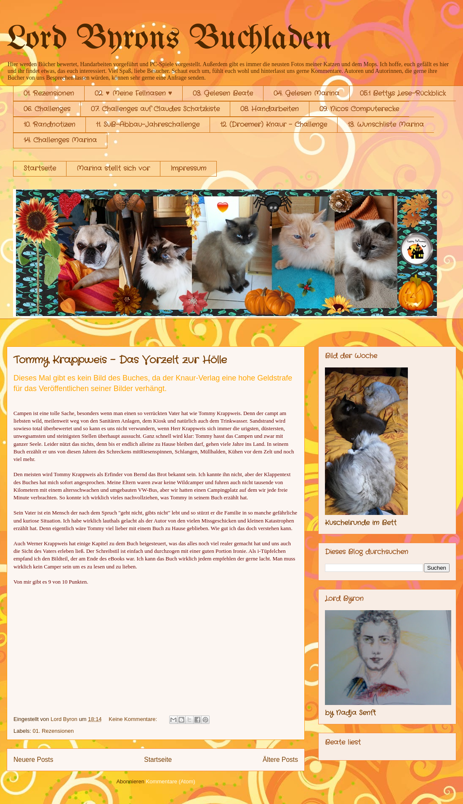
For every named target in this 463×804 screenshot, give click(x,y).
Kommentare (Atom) (170, 781)
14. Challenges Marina (60, 140)
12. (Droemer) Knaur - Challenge (273, 124)
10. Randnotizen (49, 124)
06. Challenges (47, 109)
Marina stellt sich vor (113, 168)
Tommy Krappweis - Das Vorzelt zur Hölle (120, 360)
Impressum (188, 168)
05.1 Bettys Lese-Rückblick (403, 93)
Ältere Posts (280, 759)
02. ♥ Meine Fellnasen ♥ (133, 93)
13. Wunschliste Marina (386, 124)
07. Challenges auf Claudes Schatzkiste (155, 109)
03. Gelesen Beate (223, 93)
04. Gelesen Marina (306, 93)
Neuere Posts (33, 759)
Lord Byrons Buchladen (169, 39)
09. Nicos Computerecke (359, 109)
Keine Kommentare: (134, 719)
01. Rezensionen (49, 93)
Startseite (40, 168)
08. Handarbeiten (269, 109)
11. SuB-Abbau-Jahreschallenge (148, 124)
